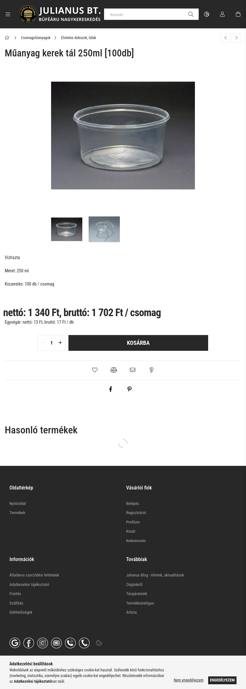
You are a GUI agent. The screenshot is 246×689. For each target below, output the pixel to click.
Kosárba (138, 342)
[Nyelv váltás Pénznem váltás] (206, 14)
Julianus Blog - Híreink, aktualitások (155, 575)
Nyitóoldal (17, 503)
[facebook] (110, 389)
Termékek (17, 512)
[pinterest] (129, 389)
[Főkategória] (8, 38)
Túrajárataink (136, 593)
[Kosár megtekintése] (238, 14)
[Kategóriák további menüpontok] (8, 14)
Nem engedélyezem (188, 680)
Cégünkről (134, 584)
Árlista (131, 612)
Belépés (132, 503)
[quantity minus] (43, 342)
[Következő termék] (236, 38)
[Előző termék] (225, 38)
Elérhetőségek (20, 612)
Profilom (133, 522)
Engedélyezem (222, 680)
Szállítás (16, 603)
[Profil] (222, 14)
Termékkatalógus (140, 603)
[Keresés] (151, 14)
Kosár (131, 531)
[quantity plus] (60, 342)
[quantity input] (52, 342)
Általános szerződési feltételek (34, 575)
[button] (94, 370)
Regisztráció (136, 512)
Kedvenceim (136, 540)
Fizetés (15, 593)
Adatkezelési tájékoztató (29, 584)
